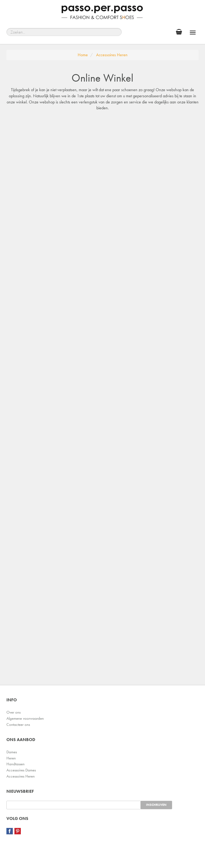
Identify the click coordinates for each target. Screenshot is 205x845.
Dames (11, 752)
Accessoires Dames (21, 770)
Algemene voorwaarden (25, 718)
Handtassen (15, 764)
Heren (11, 758)
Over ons (13, 712)
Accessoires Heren (20, 776)
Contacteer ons (18, 724)
